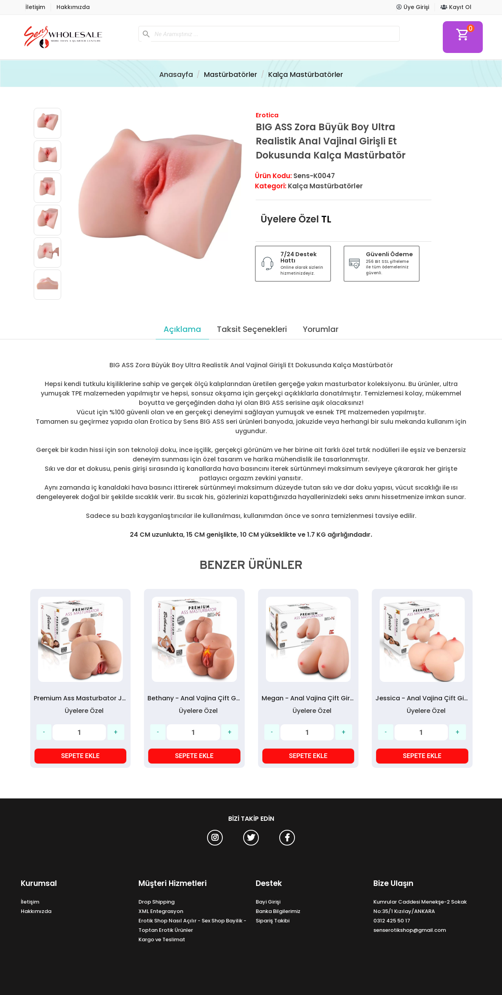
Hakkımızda (73, 7)
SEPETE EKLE (80, 756)
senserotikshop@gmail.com (409, 930)
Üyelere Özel (289, 219)
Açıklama (182, 329)
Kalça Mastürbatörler (305, 74)
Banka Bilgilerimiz (278, 911)
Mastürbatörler (230, 74)
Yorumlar (320, 329)
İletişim (35, 7)
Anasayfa (176, 74)
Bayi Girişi (268, 902)
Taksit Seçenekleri (252, 329)
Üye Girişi (413, 7)
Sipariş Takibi (272, 920)
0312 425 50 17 (391, 920)
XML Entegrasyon (160, 911)
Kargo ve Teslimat (161, 939)
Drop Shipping (156, 902)
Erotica (267, 115)
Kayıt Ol (455, 7)
